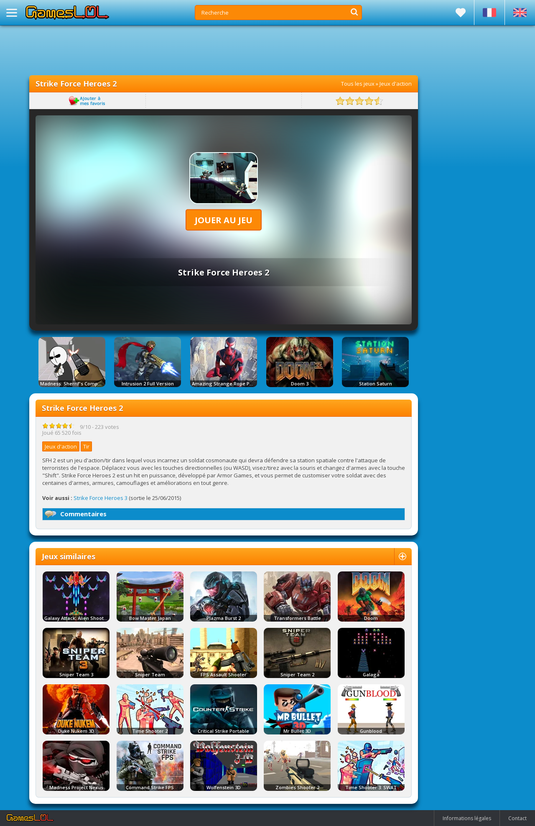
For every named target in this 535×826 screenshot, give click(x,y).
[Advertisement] (223, 50)
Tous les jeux (357, 83)
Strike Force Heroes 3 (100, 498)
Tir (86, 446)
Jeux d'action (396, 83)
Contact (517, 818)
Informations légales (467, 818)
